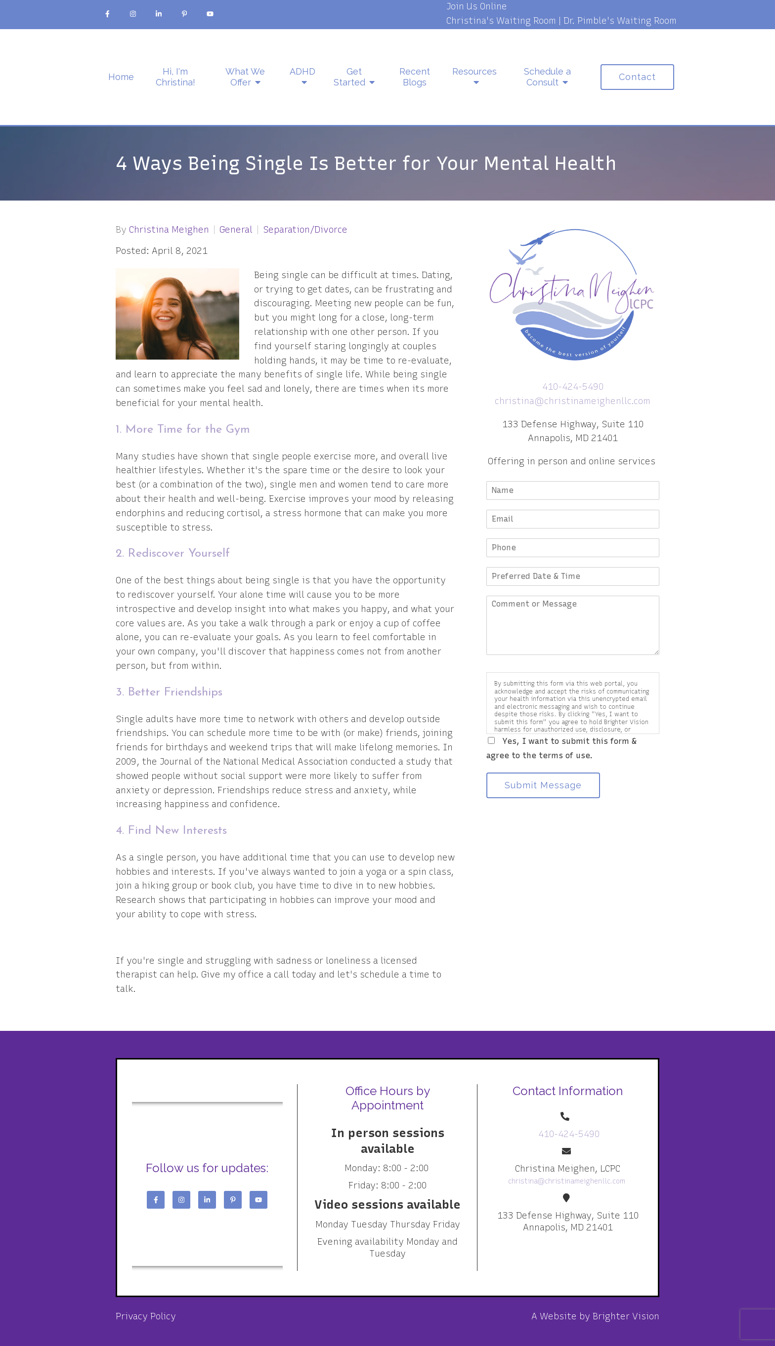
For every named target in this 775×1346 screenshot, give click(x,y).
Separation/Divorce (305, 229)
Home (121, 77)
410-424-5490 (572, 386)
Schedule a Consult (547, 76)
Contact (637, 77)
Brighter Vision (626, 1316)
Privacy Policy (146, 1316)
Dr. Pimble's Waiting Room (620, 20)
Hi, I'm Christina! (175, 76)
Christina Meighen (169, 229)
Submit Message (543, 785)
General (236, 229)
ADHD (302, 71)
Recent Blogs (414, 76)
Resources (474, 71)
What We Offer (245, 76)
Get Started (349, 76)
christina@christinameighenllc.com (572, 401)
